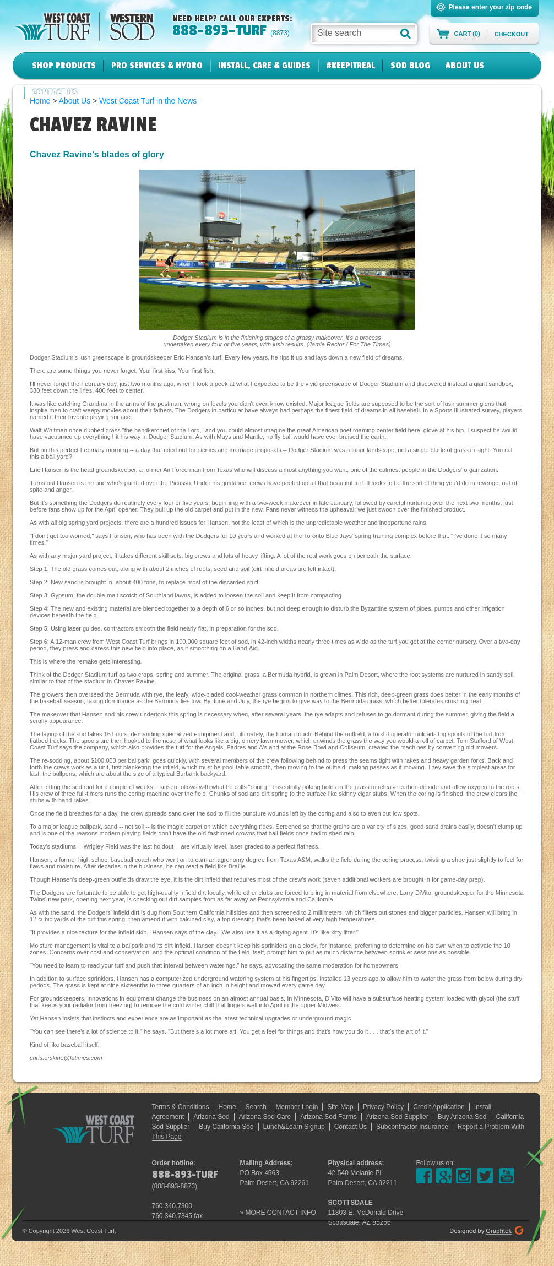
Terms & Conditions (180, 1107)
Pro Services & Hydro (157, 65)
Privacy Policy (383, 1107)
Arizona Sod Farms (328, 1117)
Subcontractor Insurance (412, 1127)
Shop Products (64, 65)
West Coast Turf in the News (148, 100)
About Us (465, 65)
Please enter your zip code (490, 7)
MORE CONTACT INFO (281, 1212)
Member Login (297, 1107)
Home (227, 1107)
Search (256, 1107)
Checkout (512, 34)
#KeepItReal (350, 65)
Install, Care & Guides (264, 65)
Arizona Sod (211, 1117)
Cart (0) (467, 33)
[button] (405, 33)
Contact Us (55, 92)
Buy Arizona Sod (462, 1117)
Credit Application (438, 1107)
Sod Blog (410, 65)
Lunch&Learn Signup (294, 1127)
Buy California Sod (226, 1127)
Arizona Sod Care (265, 1117)
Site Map (340, 1107)
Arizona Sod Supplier (397, 1117)
